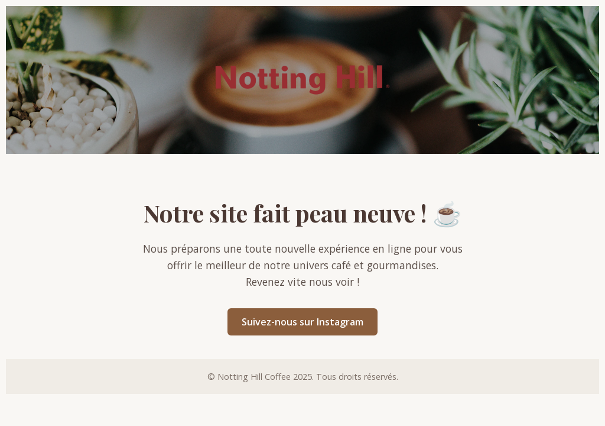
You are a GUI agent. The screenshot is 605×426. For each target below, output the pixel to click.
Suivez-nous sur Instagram (302, 321)
